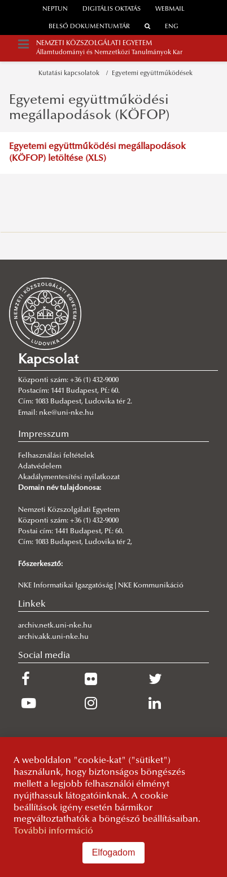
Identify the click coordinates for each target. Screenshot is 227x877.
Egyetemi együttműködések (152, 74)
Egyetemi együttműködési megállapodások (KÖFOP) (89, 108)
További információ (53, 831)
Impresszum (43, 434)
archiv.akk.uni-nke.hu (53, 637)
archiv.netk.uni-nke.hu (55, 625)
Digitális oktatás (111, 9)
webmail (170, 9)
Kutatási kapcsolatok (70, 74)
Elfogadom (114, 852)
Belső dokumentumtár (89, 27)
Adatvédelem (40, 466)
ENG (171, 27)
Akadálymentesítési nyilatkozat (69, 477)
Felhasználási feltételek (56, 456)
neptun (55, 9)
